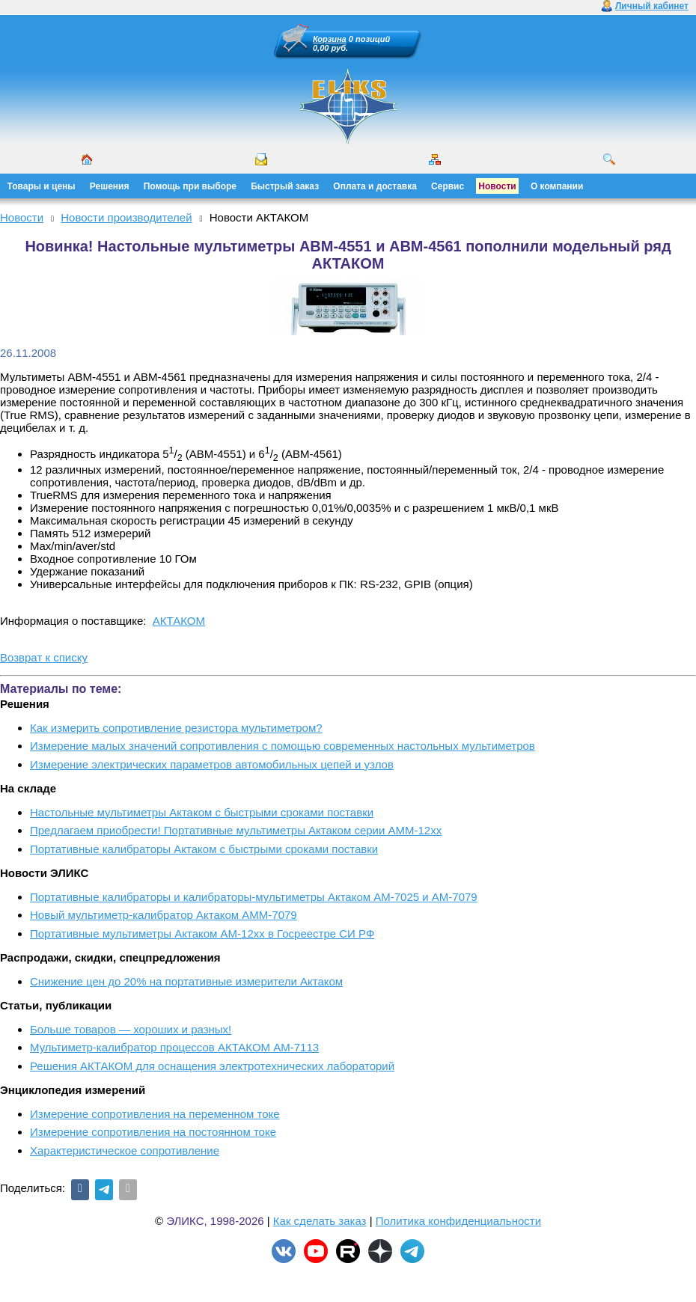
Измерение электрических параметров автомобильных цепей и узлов (212, 764)
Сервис (447, 186)
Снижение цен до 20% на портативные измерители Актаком (186, 981)
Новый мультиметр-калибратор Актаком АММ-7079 (163, 914)
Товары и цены (41, 186)
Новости (497, 186)
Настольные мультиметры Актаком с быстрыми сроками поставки (201, 812)
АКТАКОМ (179, 620)
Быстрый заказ (285, 186)
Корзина (330, 38)
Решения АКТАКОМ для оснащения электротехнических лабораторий (212, 1066)
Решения (109, 186)
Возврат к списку (44, 657)
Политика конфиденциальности (458, 1220)
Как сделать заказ (320, 1220)
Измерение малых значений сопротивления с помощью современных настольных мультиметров (282, 745)
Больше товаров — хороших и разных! (130, 1029)
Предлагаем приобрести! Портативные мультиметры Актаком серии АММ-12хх (236, 830)
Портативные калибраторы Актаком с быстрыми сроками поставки (204, 849)
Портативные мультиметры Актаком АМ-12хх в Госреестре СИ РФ (202, 933)
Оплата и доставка (375, 186)
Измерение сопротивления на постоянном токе (153, 1131)
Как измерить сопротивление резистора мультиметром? (176, 727)
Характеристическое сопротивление (124, 1150)
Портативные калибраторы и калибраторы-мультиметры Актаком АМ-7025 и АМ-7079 (253, 896)
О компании (557, 186)
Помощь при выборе (190, 186)
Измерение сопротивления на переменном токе (155, 1113)
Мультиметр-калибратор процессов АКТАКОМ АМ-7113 (174, 1047)
